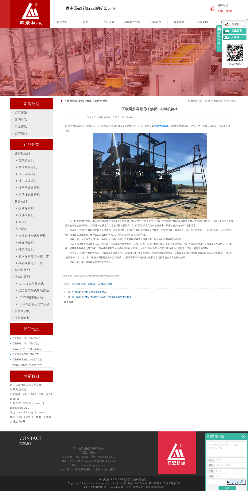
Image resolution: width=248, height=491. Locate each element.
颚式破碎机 (26, 160)
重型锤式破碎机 (29, 194)
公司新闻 (21, 112)
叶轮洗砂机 (26, 249)
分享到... (236, 37)
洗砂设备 (21, 228)
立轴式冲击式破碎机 (32, 235)
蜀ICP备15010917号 (94, 487)
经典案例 (155, 22)
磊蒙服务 (179, 22)
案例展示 (21, 119)
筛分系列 (21, 201)
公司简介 (85, 22)
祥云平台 (126, 487)
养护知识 (21, 133)
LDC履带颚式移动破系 (33, 290)
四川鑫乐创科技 (155, 487)
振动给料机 (26, 215)
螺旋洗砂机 (26, 242)
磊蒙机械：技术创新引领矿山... (28, 338)
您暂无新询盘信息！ (137, 479)
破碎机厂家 (78, 284)
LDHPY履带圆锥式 (31, 283)
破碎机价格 (106, 284)
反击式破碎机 (27, 174)
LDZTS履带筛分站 (30, 297)
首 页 (207, 101)
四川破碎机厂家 (92, 284)
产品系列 (109, 22)
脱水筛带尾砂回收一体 (33, 256)
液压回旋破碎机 (29, 187)
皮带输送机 (22, 318)
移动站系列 (22, 276)
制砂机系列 (22, 270)
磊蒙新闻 (202, 22)
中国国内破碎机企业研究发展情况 (89, 292)
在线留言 (236, 30)
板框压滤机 (22, 311)
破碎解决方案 (132, 22)
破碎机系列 (22, 153)
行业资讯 (21, 126)
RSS (113, 479)
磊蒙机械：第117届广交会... (26, 343)
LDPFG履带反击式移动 (33, 304)
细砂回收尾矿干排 (30, 263)
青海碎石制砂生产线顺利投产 (27, 364)
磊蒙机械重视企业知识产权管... (28, 359)
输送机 (23, 222)
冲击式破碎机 (27, 181)
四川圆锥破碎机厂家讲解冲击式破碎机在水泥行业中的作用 (102, 297)
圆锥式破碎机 (27, 167)
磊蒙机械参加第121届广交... (26, 354)
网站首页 (62, 22)
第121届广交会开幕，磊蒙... (26, 349)
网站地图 (104, 479)
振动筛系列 (26, 208)
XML (121, 479)
